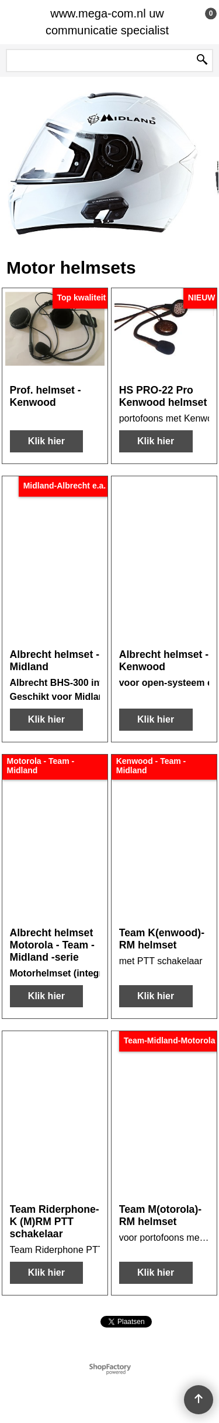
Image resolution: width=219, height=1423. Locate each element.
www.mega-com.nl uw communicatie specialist (107, 22)
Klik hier (46, 441)
